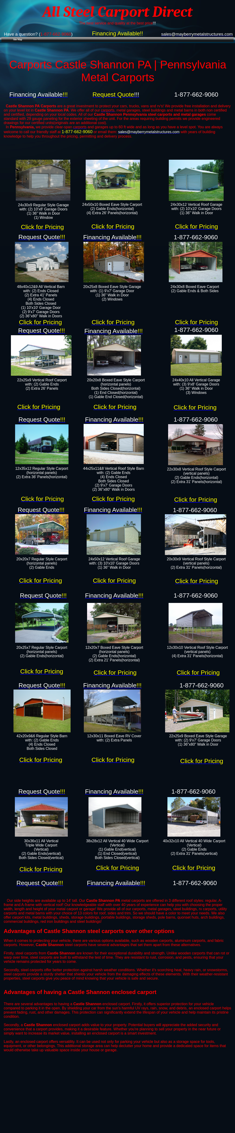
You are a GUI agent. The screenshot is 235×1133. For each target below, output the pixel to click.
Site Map (17, 39)
